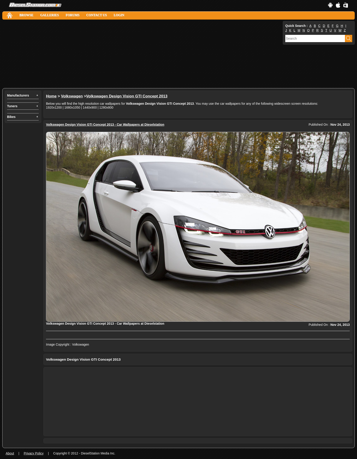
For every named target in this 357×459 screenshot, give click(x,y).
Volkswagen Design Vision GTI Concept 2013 (126, 96)
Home (51, 96)
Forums (72, 15)
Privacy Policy (33, 453)
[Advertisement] (138, 54)
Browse (26, 15)
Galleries (49, 15)
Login (119, 15)
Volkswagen (72, 96)
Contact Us (96, 15)
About (10, 453)
